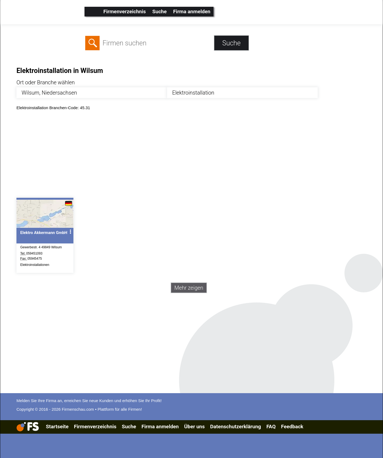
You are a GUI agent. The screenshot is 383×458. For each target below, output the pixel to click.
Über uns (194, 426)
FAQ (271, 426)
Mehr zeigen (188, 288)
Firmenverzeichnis (124, 11)
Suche (159, 11)
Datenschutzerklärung (235, 426)
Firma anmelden (191, 11)
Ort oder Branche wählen (45, 82)
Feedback (292, 426)
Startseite (57, 426)
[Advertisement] (178, 155)
